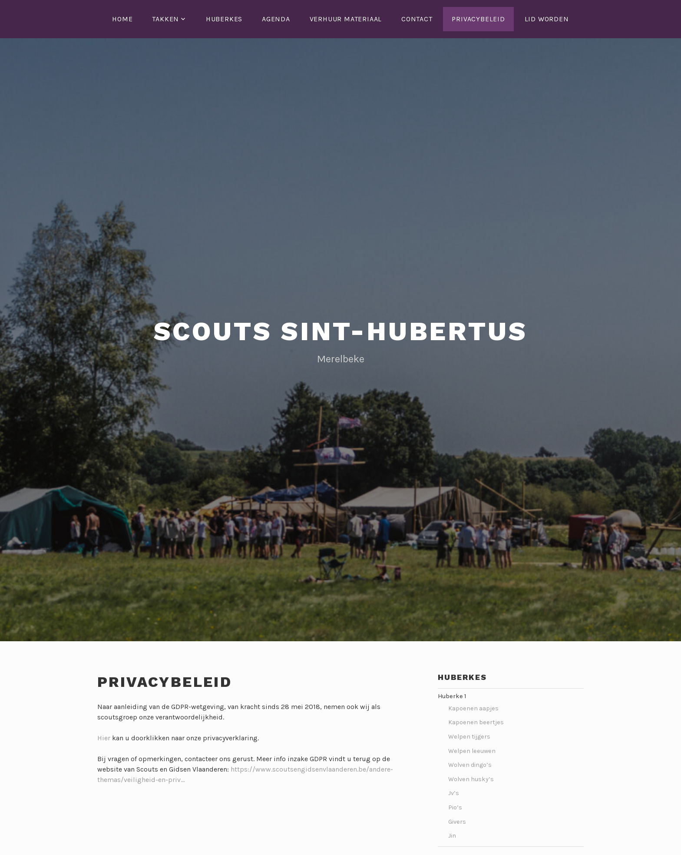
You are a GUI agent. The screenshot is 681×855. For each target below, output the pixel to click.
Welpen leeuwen (472, 751)
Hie (102, 738)
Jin (452, 835)
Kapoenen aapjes (474, 708)
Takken (165, 19)
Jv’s (453, 793)
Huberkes (224, 19)
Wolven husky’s (471, 779)
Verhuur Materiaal (346, 19)
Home (122, 19)
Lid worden (547, 19)
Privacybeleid (478, 19)
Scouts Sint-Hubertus (341, 331)
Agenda (276, 19)
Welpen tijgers (469, 736)
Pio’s (455, 807)
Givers (457, 821)
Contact (417, 19)
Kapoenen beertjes (476, 722)
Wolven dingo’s (470, 765)
